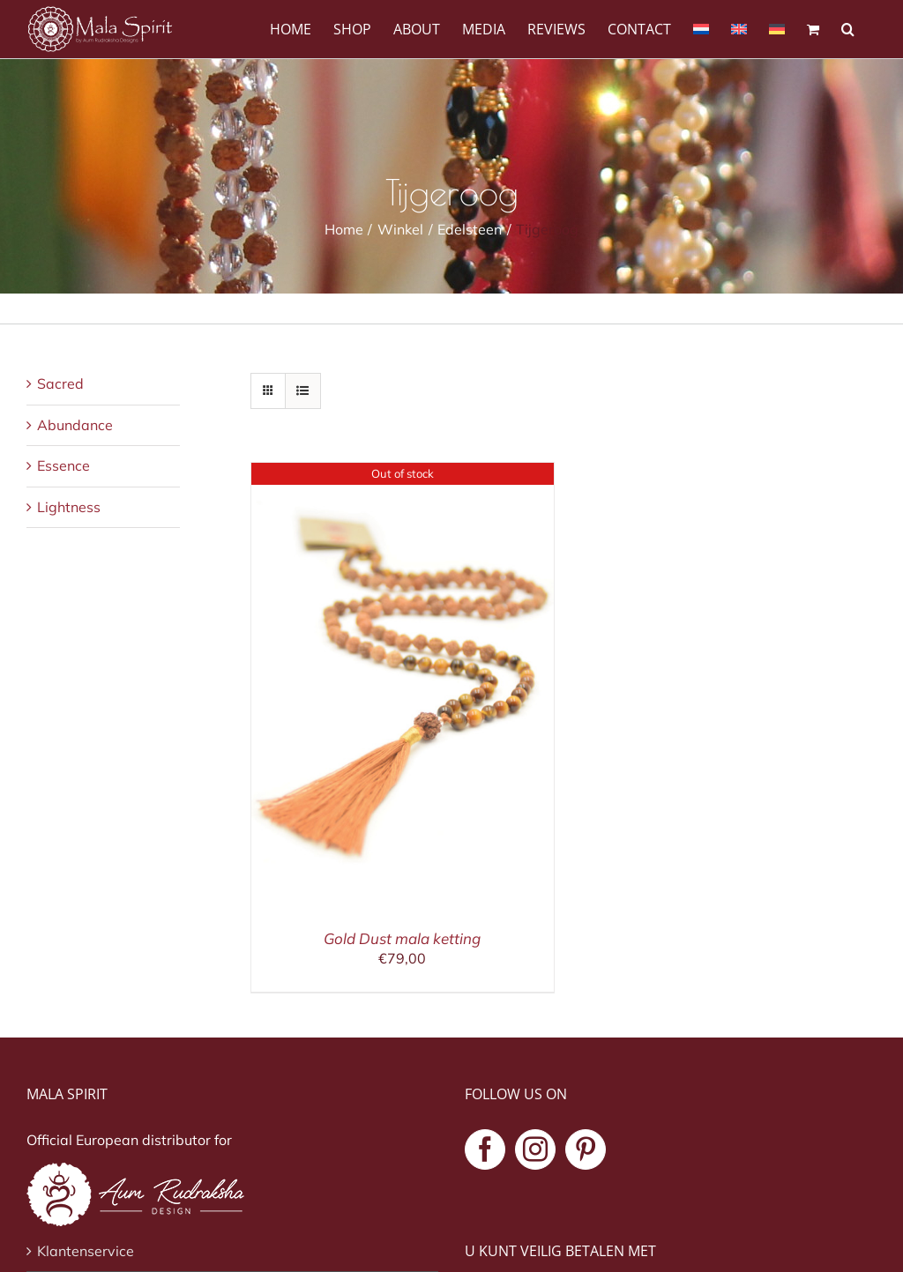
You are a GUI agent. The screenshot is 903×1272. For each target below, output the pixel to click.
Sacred (60, 383)
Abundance (75, 425)
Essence (63, 465)
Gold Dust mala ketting (402, 938)
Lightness (69, 507)
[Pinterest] (585, 1149)
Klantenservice (85, 1251)
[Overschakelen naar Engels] (739, 28)
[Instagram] (535, 1149)
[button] (847, 28)
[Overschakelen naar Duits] (777, 28)
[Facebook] (485, 1149)
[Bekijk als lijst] (303, 391)
